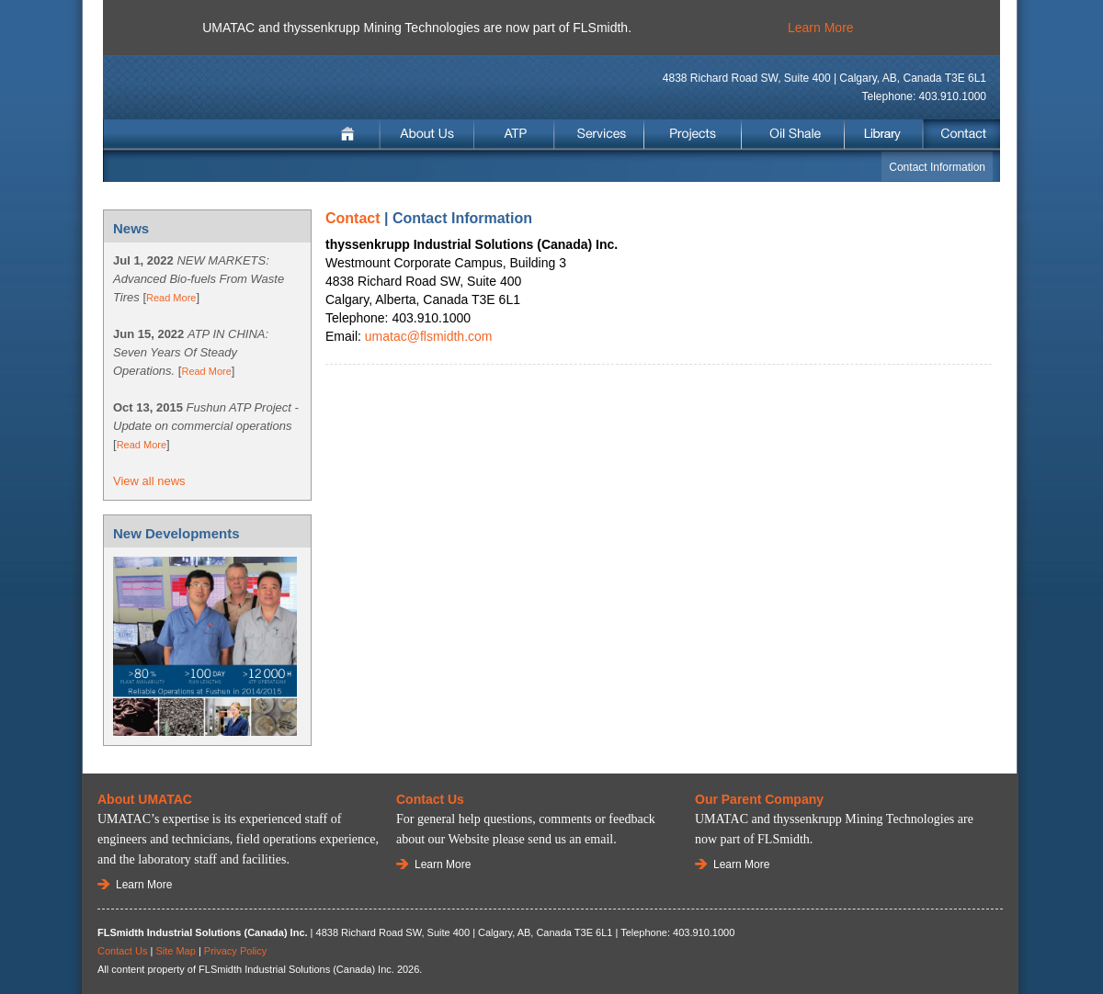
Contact (960, 134)
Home (350, 134)
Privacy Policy (235, 950)
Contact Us (122, 950)
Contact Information (937, 167)
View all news (149, 481)
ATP (514, 134)
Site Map (175, 950)
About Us (427, 134)
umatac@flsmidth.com (429, 336)
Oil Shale (793, 134)
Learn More (821, 27)
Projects (692, 134)
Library (884, 134)
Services (599, 134)
